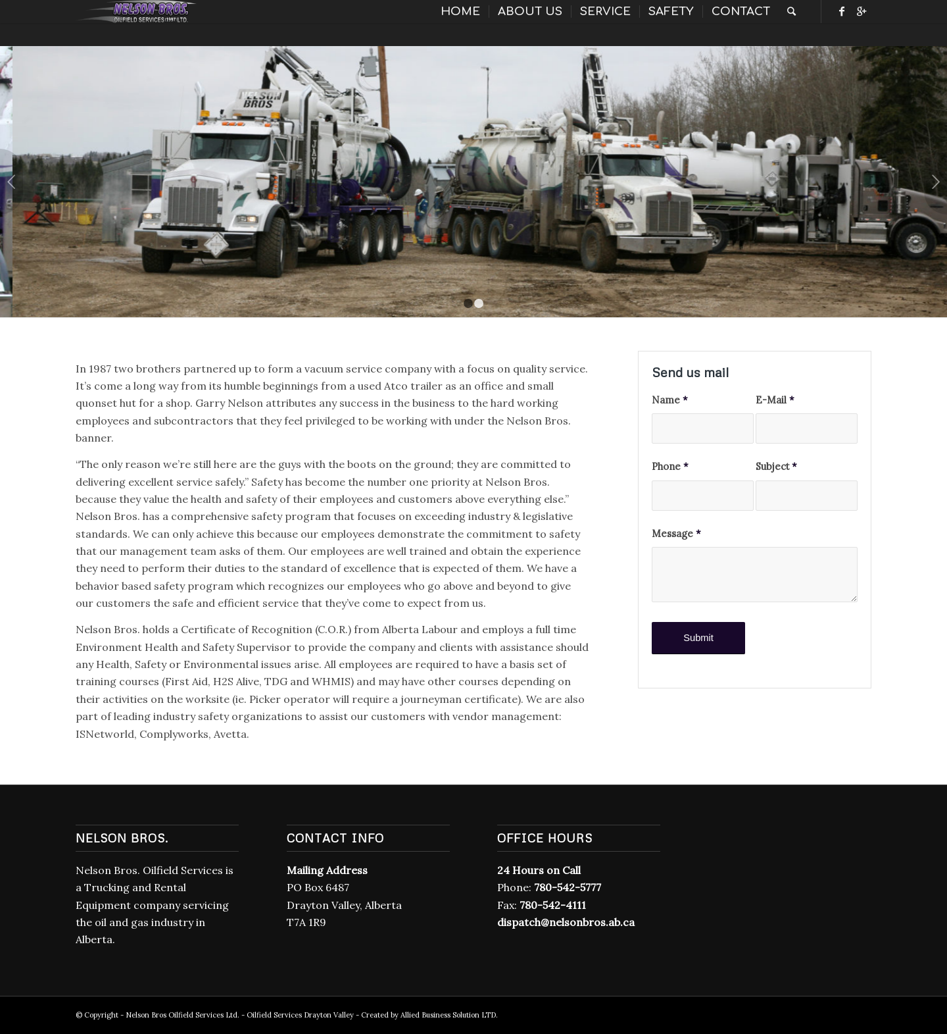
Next (935, 182)
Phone (670, 466)
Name (670, 400)
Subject (776, 466)
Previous (11, 182)
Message (676, 533)
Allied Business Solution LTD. (449, 1015)
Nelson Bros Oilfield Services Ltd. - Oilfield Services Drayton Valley (240, 1015)
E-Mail (775, 400)
